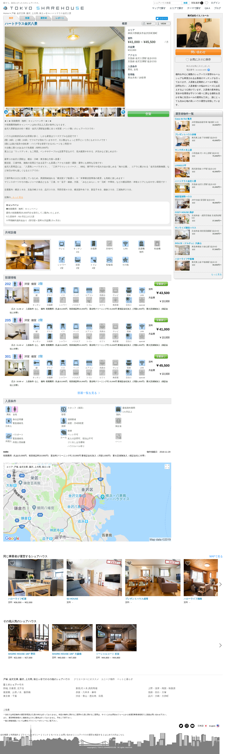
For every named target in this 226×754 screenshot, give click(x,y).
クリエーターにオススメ (86, 679)
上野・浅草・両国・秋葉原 (161, 688)
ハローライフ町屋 (17, 598)
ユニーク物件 (108, 679)
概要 (11, 18)
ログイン (215, 2)
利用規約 (14, 735)
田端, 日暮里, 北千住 (13, 688)
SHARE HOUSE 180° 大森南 (66, 654)
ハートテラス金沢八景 (185, 181)
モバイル (55, 735)
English (214, 726)
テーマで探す (194, 8)
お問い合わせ (67, 735)
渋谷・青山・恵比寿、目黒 (89, 696)
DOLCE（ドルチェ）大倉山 (188, 243)
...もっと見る (17, 197)
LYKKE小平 (180, 165)
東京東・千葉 (10, 696)
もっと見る (216, 274)
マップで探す (159, 8)
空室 (148, 113)
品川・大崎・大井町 (158, 696)
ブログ (217, 8)
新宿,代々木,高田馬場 (87, 688)
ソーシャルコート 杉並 (107, 654)
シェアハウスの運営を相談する (88, 735)
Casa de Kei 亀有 (183, 119)
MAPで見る (216, 556)
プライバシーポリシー (30, 735)
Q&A (207, 8)
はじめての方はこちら (114, 735)
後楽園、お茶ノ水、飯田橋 (17, 692)
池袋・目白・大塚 (157, 692)
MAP (149, 23)
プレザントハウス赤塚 (185, 134)
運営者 (43, 18)
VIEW (163, 23)
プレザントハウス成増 (136, 598)
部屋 (27, 18)
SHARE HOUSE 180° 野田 (21, 654)
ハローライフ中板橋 (184, 259)
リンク (45, 735)
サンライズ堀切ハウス (185, 228)
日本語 (203, 726)
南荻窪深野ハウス (183, 196)
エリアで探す (176, 8)
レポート (60, 18)
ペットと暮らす (125, 679)
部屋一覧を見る (87, 393)
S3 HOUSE (72, 598)
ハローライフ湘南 (193, 598)
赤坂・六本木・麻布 (86, 692)
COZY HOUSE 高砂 (184, 212)
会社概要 (4, 735)
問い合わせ (198, 52)
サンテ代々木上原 (183, 150)
